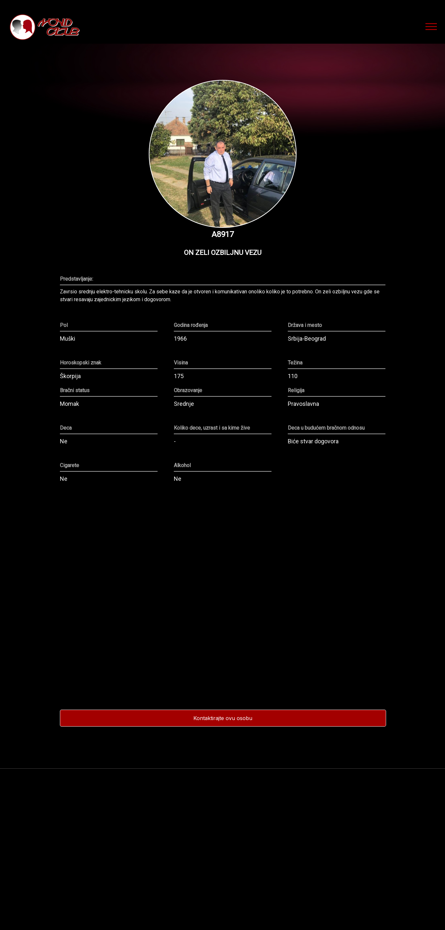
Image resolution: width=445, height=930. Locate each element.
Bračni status (75, 390)
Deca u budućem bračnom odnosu (326, 428)
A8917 (223, 234)
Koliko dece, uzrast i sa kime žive (212, 428)
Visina (181, 362)
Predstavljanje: (76, 279)
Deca (66, 428)
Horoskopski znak (80, 362)
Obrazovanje (188, 390)
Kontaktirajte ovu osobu (222, 718)
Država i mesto (305, 325)
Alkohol (182, 465)
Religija (296, 390)
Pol (64, 325)
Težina (295, 362)
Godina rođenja (191, 325)
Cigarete (69, 465)
